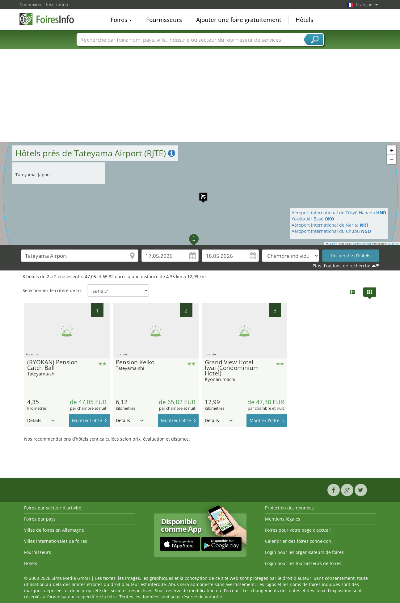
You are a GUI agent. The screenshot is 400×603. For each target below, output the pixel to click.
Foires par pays (40, 519)
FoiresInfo (50, 19)
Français (367, 4)
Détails (41, 420)
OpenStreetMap (362, 243)
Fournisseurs (164, 20)
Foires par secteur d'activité (52, 508)
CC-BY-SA (393, 243)
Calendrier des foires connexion (298, 541)
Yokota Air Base (313, 219)
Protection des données (289, 508)
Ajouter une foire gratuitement (238, 20)
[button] (200, 193)
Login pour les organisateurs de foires (304, 552)
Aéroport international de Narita (330, 225)
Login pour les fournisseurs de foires (303, 563)
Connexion (30, 4)
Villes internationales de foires (55, 541)
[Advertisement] (200, 95)
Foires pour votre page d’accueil (298, 530)
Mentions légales (282, 519)
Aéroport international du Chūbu (331, 231)
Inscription (57, 4)
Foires (121, 20)
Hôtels (304, 20)
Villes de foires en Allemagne (54, 530)
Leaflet (331, 243)
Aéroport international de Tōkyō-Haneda (339, 213)
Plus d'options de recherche (341, 266)
